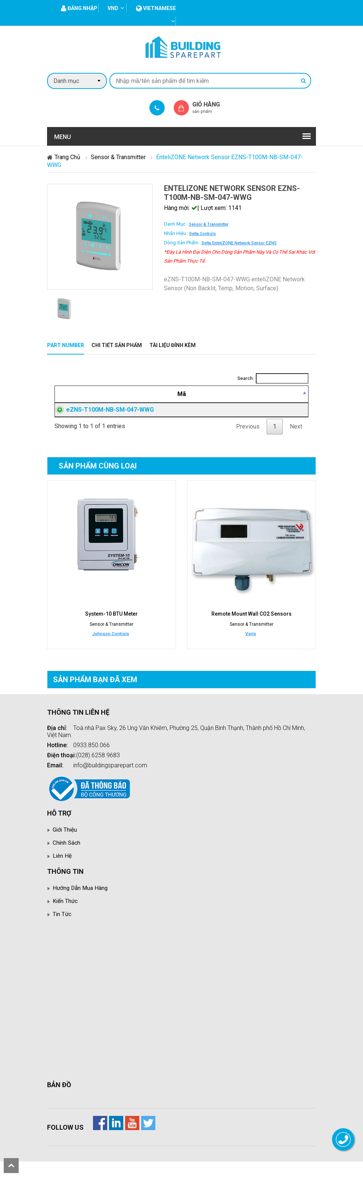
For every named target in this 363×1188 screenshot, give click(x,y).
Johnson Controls (110, 660)
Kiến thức (65, 927)
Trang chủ (67, 157)
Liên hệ (62, 882)
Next (296, 453)
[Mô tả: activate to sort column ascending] (176, 399)
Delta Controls (202, 233)
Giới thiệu (65, 856)
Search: (272, 378)
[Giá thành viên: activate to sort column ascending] (249, 399)
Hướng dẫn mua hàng (81, 914)
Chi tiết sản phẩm (116, 345)
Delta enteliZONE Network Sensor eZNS (239, 243)
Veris (250, 660)
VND (113, 8)
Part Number (65, 345)
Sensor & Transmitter (118, 157)
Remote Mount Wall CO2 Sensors (251, 641)
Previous (248, 453)
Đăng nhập (250, 428)
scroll (11, 1165)
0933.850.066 (91, 771)
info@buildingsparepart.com (110, 791)
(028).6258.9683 (98, 781)
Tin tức (62, 940)
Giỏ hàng (212, 107)
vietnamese (156, 8)
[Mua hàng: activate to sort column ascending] (290, 399)
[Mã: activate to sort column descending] (90, 399)
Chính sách (67, 869)
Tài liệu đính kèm (172, 345)
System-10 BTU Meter (111, 641)
